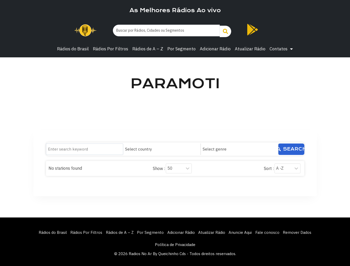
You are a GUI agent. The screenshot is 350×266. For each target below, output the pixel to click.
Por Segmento (181, 49)
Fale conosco (272, 231)
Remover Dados (304, 231)
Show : (159, 167)
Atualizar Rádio (250, 49)
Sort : (269, 167)
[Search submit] (225, 30)
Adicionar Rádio (215, 49)
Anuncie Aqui (243, 231)
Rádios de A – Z (147, 49)
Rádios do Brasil (73, 49)
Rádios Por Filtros (110, 49)
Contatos (281, 49)
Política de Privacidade (175, 244)
